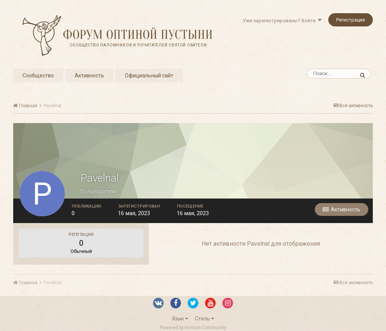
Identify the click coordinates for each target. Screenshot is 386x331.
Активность (89, 75)
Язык (180, 319)
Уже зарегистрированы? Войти (282, 20)
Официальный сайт (149, 75)
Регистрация (350, 20)
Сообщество (38, 75)
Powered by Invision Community (193, 327)
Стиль (204, 319)
